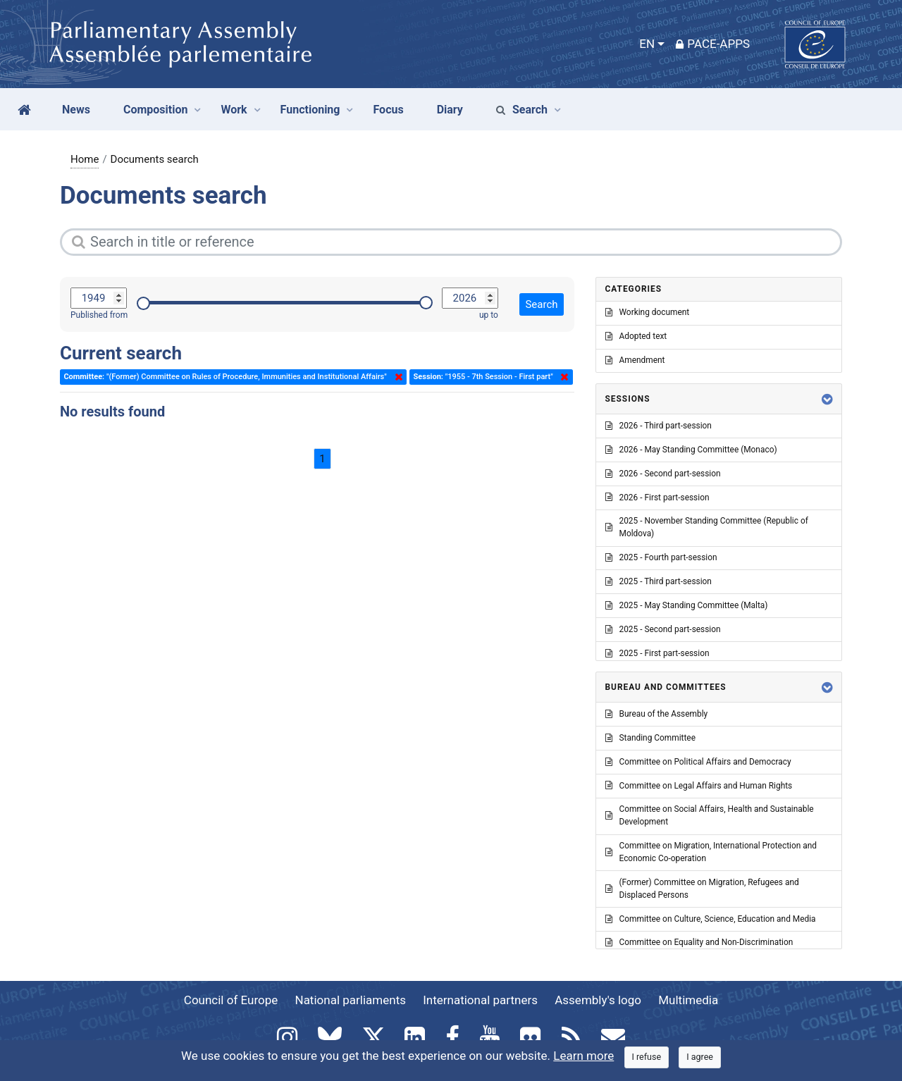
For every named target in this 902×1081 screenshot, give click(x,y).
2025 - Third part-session (658, 581)
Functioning (310, 109)
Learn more (583, 1056)
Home (84, 159)
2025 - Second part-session (663, 629)
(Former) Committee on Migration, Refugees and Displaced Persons (702, 888)
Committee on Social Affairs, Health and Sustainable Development (709, 815)
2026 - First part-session (657, 497)
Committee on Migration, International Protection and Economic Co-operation (711, 852)
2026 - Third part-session (658, 426)
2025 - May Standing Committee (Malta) (686, 605)
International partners (480, 1000)
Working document (647, 312)
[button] (827, 399)
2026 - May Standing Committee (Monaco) (691, 450)
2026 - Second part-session (663, 473)
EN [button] (647, 44)
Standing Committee (650, 738)
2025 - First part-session (657, 653)
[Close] (646, 1057)
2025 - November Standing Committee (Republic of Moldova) (706, 527)
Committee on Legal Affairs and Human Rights (699, 786)
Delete (396, 377)
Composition (155, 109)
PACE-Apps (713, 44)
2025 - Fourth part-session (661, 557)
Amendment (635, 360)
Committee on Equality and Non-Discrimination (699, 942)
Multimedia (688, 1000)
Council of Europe (231, 1000)
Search (522, 109)
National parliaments (350, 1000)
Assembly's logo (598, 1000)
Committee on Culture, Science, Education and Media (710, 919)
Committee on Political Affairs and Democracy (698, 762)
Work (234, 109)
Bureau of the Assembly (656, 714)
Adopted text (636, 336)
